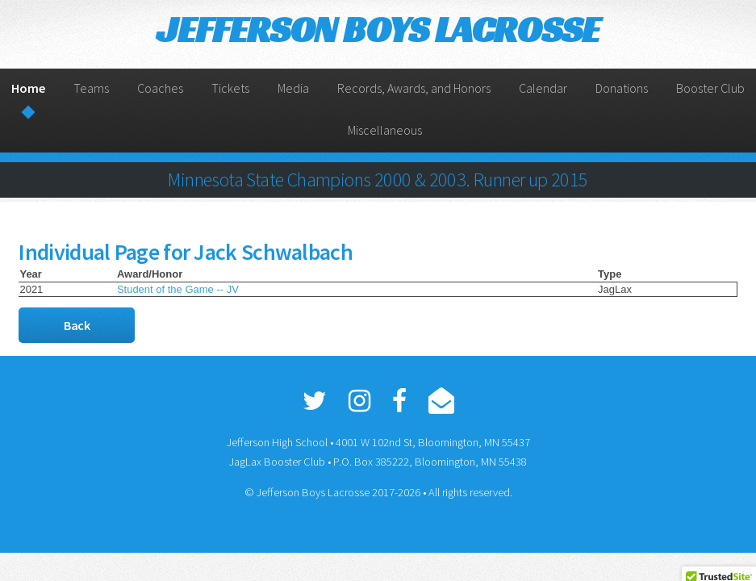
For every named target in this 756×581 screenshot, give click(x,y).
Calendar (543, 88)
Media (293, 88)
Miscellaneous (385, 130)
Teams (91, 88)
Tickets (230, 88)
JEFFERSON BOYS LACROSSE (378, 29)
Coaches (160, 88)
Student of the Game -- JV (178, 289)
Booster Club (710, 88)
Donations (621, 88)
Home (28, 88)
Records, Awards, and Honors (414, 88)
